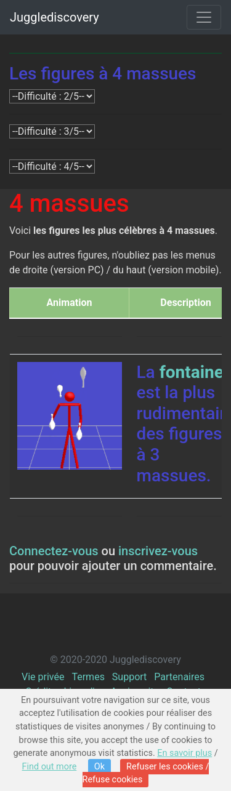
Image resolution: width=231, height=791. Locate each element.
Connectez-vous (54, 551)
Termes (87, 677)
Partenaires (179, 677)
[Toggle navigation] (204, 17)
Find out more (49, 766)
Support (129, 677)
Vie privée (43, 677)
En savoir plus (184, 753)
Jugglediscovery (54, 17)
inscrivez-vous (158, 551)
